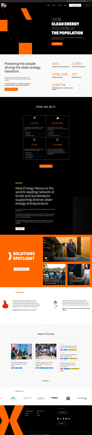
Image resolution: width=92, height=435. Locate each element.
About (48, 5)
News (65, 5)
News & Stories (40, 411)
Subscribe (62, 412)
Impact (53, 5)
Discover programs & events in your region (76, 1)
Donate (87, 5)
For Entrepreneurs (75, 5)
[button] (42, 320)
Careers (38, 415)
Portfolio (60, 5)
